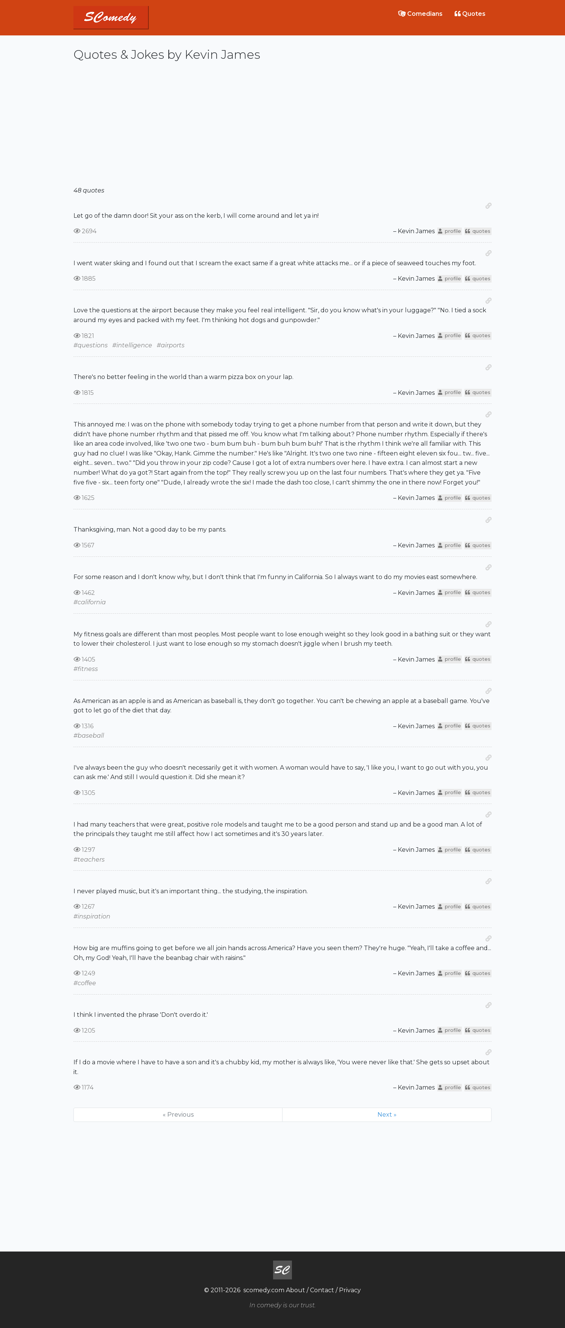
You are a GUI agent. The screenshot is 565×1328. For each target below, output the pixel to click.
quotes (477, 231)
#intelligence (132, 345)
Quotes (470, 13)
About (295, 1290)
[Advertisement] (282, 127)
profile (449, 231)
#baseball (88, 735)
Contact (322, 1290)
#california (89, 602)
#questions (90, 345)
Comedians (420, 13)
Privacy (350, 1290)
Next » (387, 1114)
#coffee (84, 983)
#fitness (85, 668)
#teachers (89, 859)
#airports (171, 345)
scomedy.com (263, 1290)
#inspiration (91, 916)
